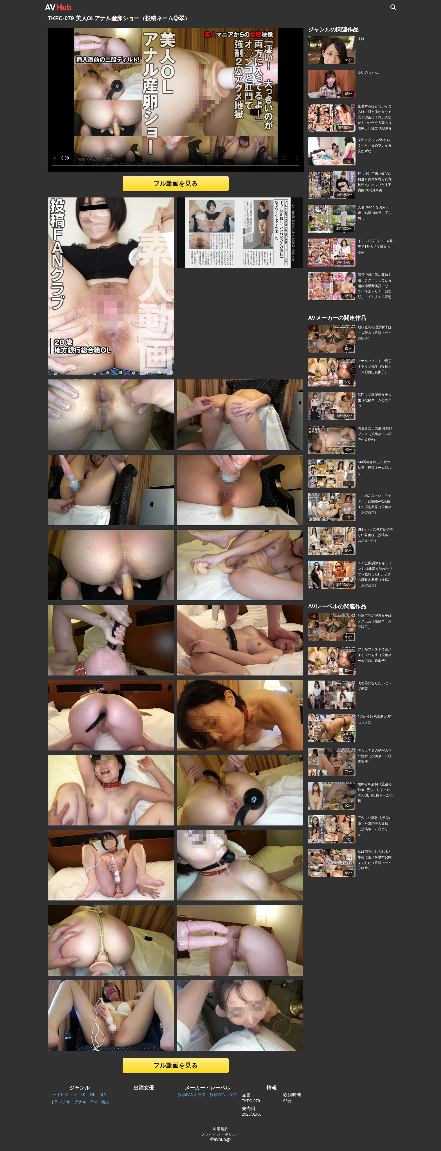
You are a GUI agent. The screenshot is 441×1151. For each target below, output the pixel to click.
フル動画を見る (175, 183)
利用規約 (220, 1129)
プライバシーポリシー (220, 1134)
